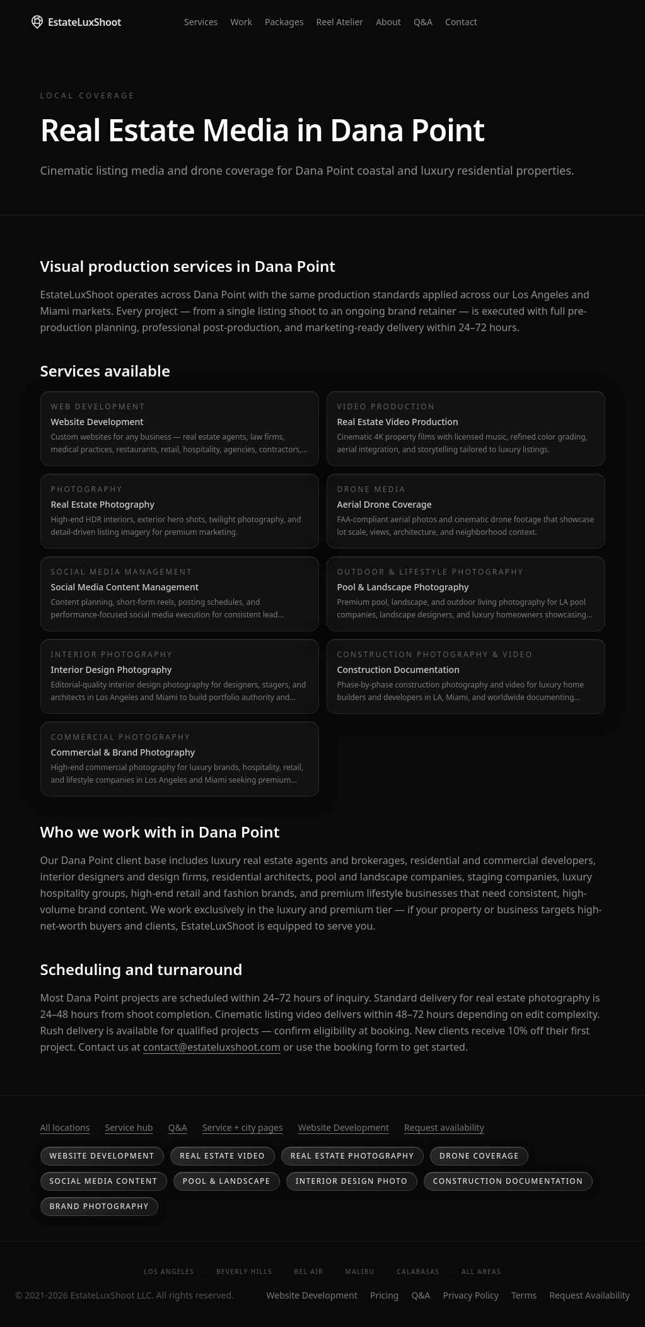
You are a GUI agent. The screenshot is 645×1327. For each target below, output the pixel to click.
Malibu (360, 1271)
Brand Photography (99, 1206)
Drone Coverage (479, 1155)
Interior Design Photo (352, 1181)
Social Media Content (104, 1181)
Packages (284, 22)
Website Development (343, 1127)
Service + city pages (242, 1127)
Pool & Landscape (226, 1181)
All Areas (481, 1271)
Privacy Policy (471, 1295)
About (388, 22)
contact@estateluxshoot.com (212, 1047)
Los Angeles (169, 1271)
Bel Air (308, 1271)
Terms (524, 1295)
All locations (65, 1127)
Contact (461, 22)
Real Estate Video (222, 1155)
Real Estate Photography (352, 1155)
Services (201, 22)
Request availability (444, 1127)
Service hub (129, 1127)
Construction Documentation (508, 1181)
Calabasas (418, 1271)
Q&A (423, 22)
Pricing (384, 1295)
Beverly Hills (244, 1271)
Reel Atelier (340, 22)
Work (241, 22)
